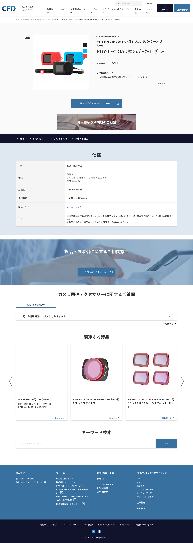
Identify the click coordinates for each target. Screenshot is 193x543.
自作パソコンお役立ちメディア (116, 11)
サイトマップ (124, 525)
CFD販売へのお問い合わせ (143, 525)
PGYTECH (114, 63)
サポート (93, 11)
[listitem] (169, 323)
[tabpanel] (96, 318)
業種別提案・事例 (77, 11)
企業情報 (137, 11)
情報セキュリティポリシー (50, 525)
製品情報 (50, 11)
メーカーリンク (74, 207)
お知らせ (149, 11)
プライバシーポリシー (72, 525)
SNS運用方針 (89, 525)
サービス (62, 11)
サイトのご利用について (107, 525)
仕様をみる (162, 83)
